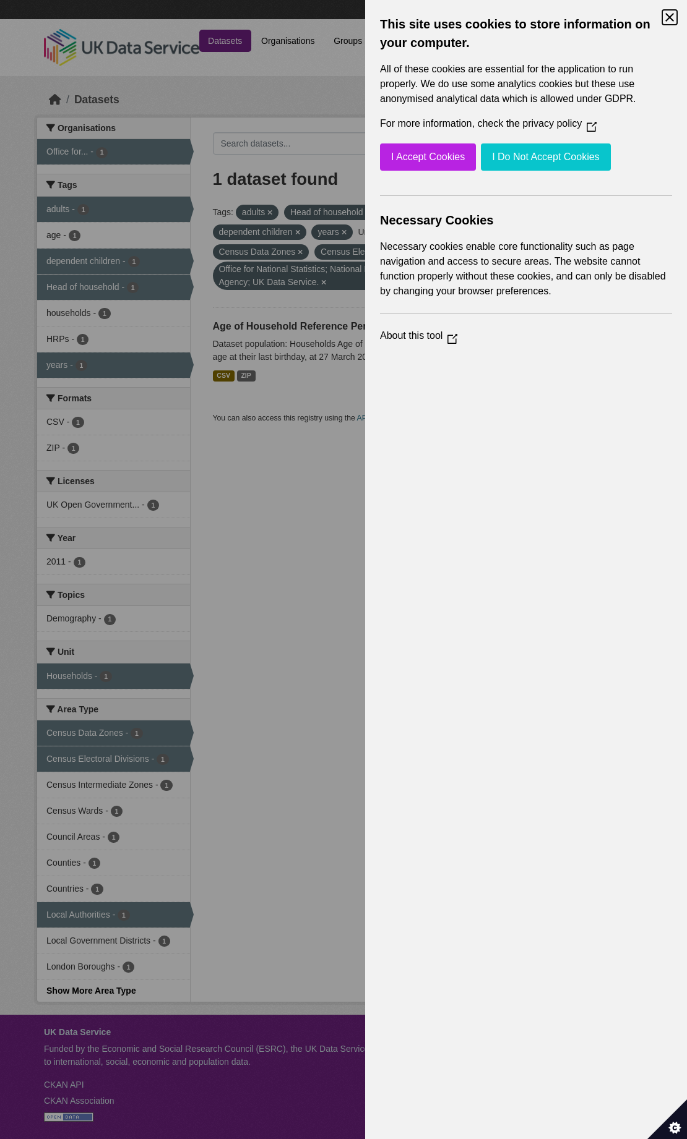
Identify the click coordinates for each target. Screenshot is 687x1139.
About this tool (418, 335)
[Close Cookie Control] (669, 17)
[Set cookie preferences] (667, 1119)
